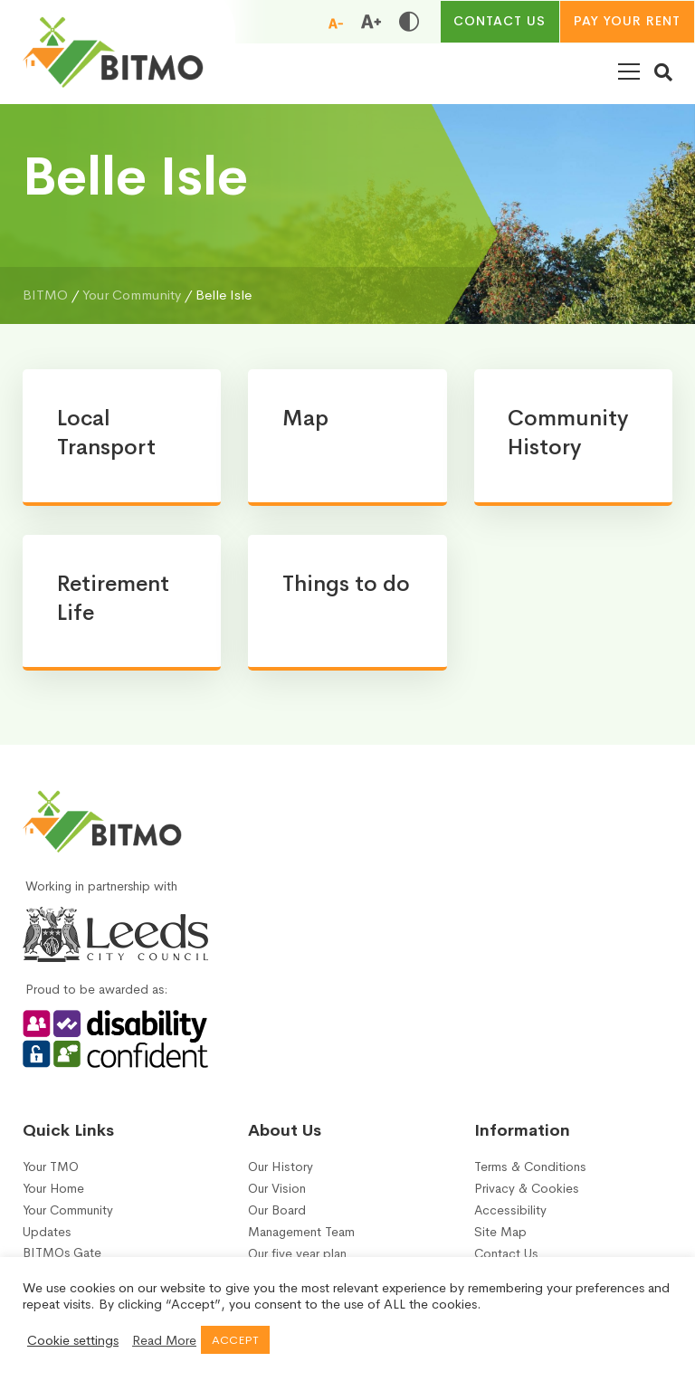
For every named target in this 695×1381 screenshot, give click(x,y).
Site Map (500, 1239)
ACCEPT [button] (235, 1340)
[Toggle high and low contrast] (408, 22)
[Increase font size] (370, 22)
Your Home (53, 1196)
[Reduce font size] (334, 22)
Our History (279, 1174)
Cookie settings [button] (73, 1340)
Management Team (301, 1239)
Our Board (277, 1217)
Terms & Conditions (529, 1174)
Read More (164, 1340)
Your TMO (51, 1174)
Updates (47, 1239)
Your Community (68, 1217)
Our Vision (276, 1196)
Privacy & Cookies (526, 1196)
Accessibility (509, 1217)
